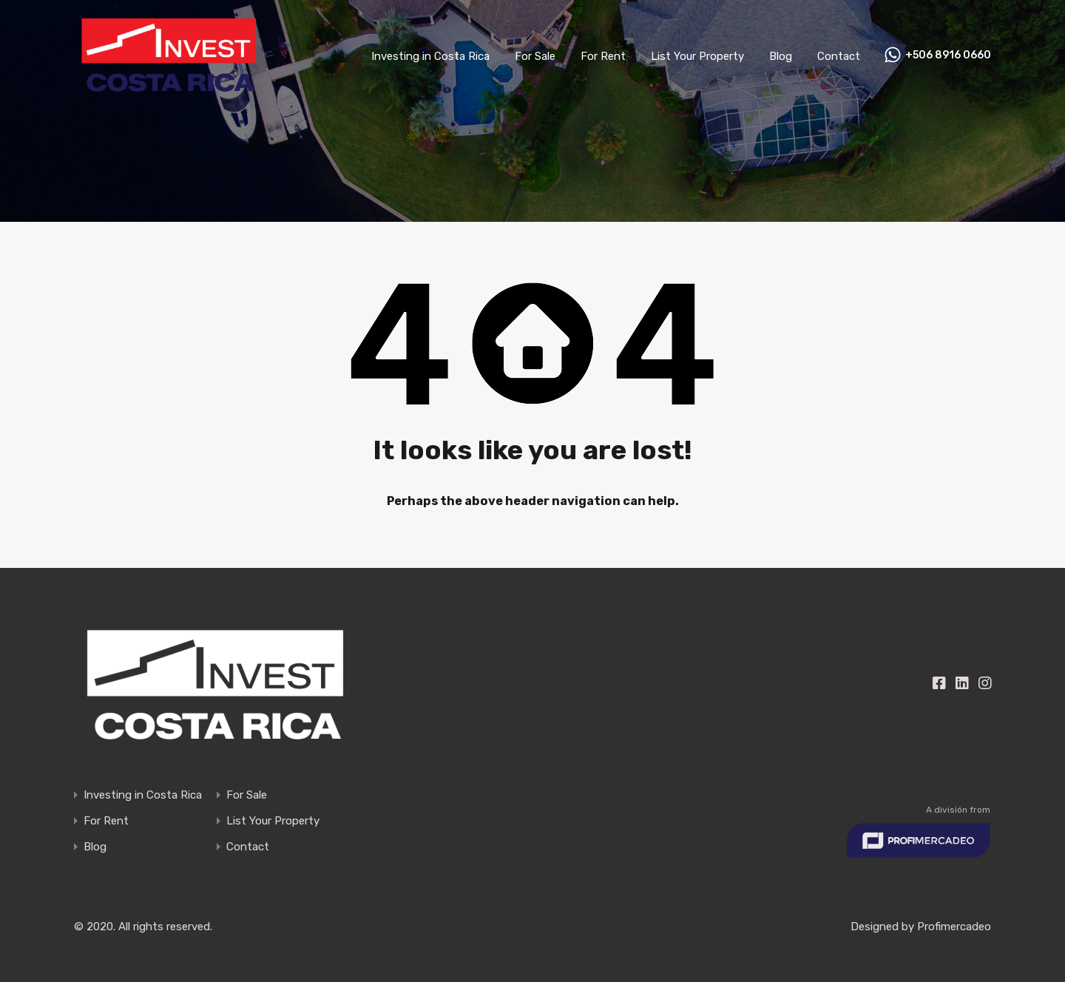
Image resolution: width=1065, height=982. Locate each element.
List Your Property (697, 56)
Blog (780, 56)
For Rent (603, 56)
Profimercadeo (954, 926)
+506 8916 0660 (948, 55)
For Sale (535, 56)
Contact (838, 56)
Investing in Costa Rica (430, 56)
